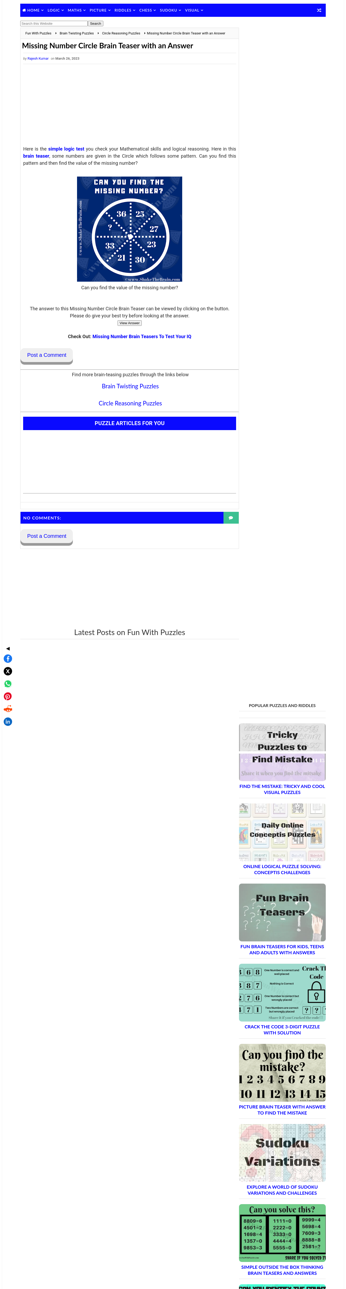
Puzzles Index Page (253, 1195)
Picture (99, 10)
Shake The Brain (250, 1242)
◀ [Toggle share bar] (6, 606)
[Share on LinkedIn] (6, 680)
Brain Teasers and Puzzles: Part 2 (272, 950)
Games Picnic (248, 1259)
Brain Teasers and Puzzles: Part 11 (273, 1033)
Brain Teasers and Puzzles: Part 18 (273, 1098)
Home (35, 10)
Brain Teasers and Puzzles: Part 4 (272, 969)
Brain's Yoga (247, 1251)
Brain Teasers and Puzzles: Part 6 (272, 987)
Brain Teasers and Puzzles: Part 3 (272, 960)
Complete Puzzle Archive (263, 1134)
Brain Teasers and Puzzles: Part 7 (272, 996)
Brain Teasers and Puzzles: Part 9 (272, 1015)
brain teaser (47, 161)
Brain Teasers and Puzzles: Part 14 (273, 1061)
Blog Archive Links (252, 1168)
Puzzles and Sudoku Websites (261, 1202)
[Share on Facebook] (6, 617)
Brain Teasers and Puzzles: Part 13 (273, 1052)
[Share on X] (6, 629)
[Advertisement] (125, 112)
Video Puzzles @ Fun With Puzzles (265, 1209)
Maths (76, 10)
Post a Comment (48, 361)
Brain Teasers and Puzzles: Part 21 (273, 1125)
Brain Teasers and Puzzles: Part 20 (273, 1116)
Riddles (124, 10)
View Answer (125, 329)
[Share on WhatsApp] (6, 642)
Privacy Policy (248, 1189)
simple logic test (66, 154)
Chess (147, 10)
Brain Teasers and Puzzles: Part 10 (273, 1024)
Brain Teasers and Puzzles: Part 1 (272, 941)
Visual (194, 10)
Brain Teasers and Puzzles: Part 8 (272, 1006)
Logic (55, 10)
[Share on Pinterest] (6, 654)
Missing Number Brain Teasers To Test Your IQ (137, 342)
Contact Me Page (251, 1175)
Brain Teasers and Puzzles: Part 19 (273, 1107)
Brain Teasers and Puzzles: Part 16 (273, 1079)
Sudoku (170, 10)
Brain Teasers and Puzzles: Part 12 (273, 1042)
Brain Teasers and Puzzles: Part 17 (273, 1088)
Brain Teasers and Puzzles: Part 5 (272, 978)
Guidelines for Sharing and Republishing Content (276, 1182)
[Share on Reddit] (6, 667)
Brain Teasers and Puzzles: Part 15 (273, 1070)
